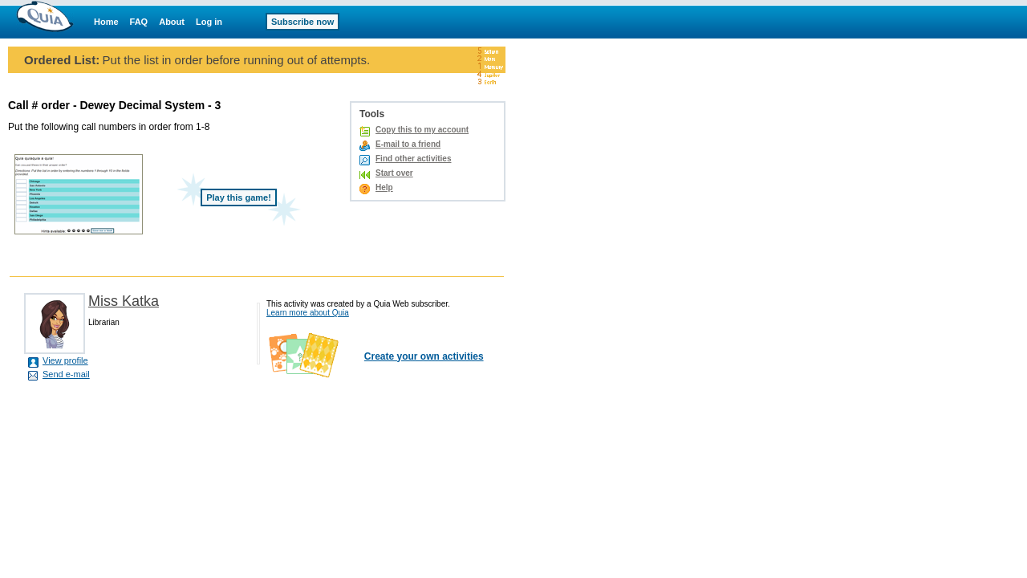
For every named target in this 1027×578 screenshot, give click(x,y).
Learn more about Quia (307, 312)
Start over (394, 173)
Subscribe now (302, 21)
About (172, 21)
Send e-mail (66, 374)
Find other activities (413, 158)
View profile (65, 360)
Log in (209, 21)
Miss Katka (123, 301)
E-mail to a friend (407, 144)
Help (384, 187)
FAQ (139, 21)
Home (106, 21)
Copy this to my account (422, 129)
